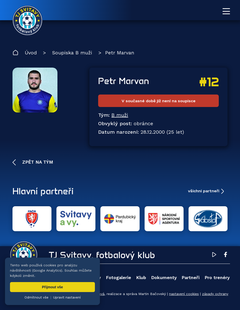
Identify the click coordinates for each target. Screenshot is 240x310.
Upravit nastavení (67, 297)
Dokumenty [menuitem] (164, 277)
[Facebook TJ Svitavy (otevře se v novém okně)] (225, 255)
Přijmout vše (52, 287)
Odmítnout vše (36, 297)
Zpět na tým (37, 162)
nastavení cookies (184, 294)
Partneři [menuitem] (191, 277)
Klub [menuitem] (141, 277)
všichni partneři (203, 191)
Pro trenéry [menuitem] (217, 277)
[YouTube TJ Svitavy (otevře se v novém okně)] (214, 255)
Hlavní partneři (43, 191)
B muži (119, 115)
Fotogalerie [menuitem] (118, 277)
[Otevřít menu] (226, 11)
